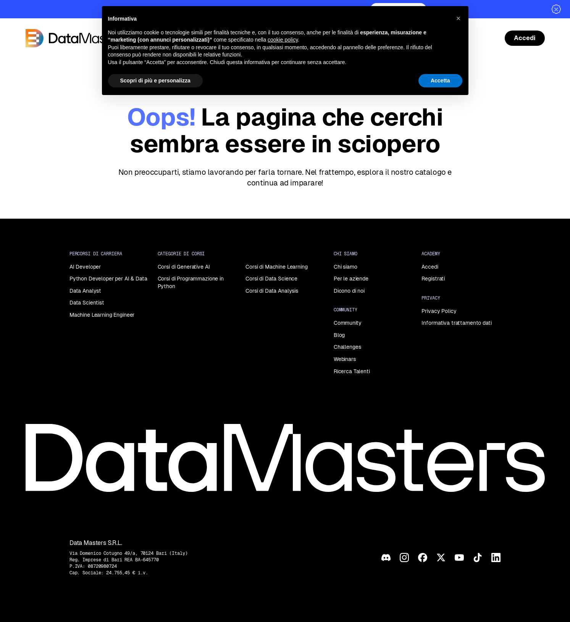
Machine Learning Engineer (102, 315)
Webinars (345, 359)
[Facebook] (422, 557)
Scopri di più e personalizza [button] (155, 80)
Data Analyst (85, 291)
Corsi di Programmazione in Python (191, 282)
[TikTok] (477, 557)
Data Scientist (86, 303)
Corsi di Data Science (271, 279)
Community (348, 323)
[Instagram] (404, 557)
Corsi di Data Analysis (271, 291)
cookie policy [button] (283, 40)
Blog (339, 335)
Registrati (433, 279)
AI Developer (85, 267)
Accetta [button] (440, 80)
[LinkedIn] (496, 557)
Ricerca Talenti (352, 371)
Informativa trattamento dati (456, 323)
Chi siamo (345, 267)
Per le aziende (351, 279)
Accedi (429, 267)
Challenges (347, 347)
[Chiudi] (556, 9)
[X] (441, 557)
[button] (458, 18)
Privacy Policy (438, 311)
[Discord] (386, 557)
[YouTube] (459, 557)
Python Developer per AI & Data (108, 279)
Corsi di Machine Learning (276, 267)
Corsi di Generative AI (184, 267)
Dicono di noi (349, 291)
